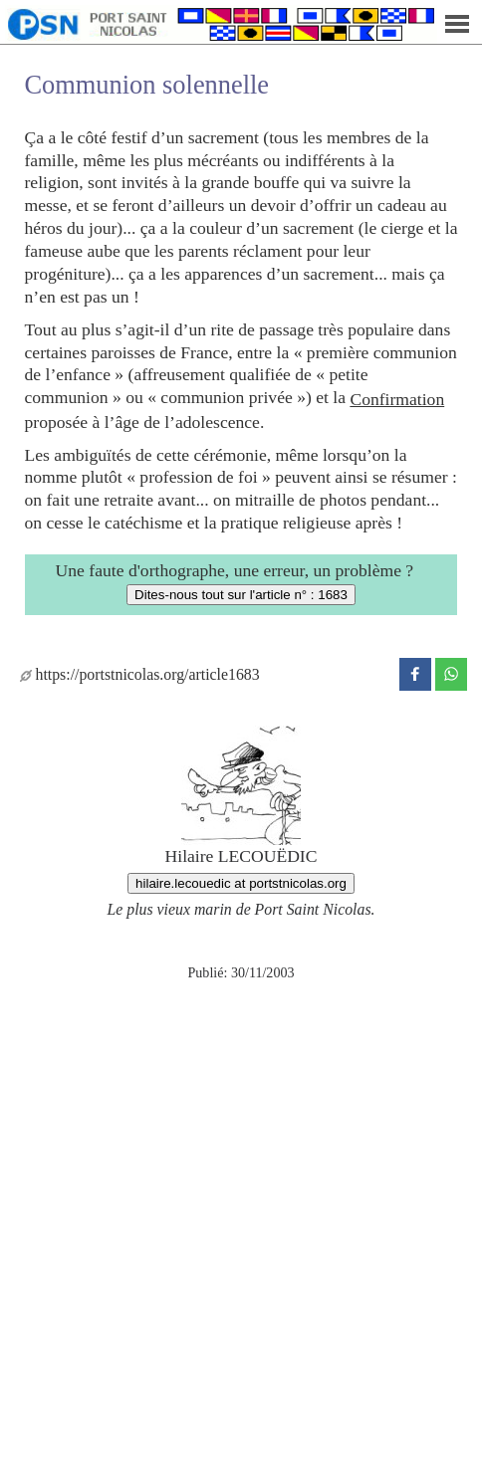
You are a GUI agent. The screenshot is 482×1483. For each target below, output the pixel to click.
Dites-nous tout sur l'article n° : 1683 (241, 594)
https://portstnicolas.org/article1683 (140, 674)
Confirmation (397, 399)
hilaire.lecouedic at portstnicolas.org (241, 883)
